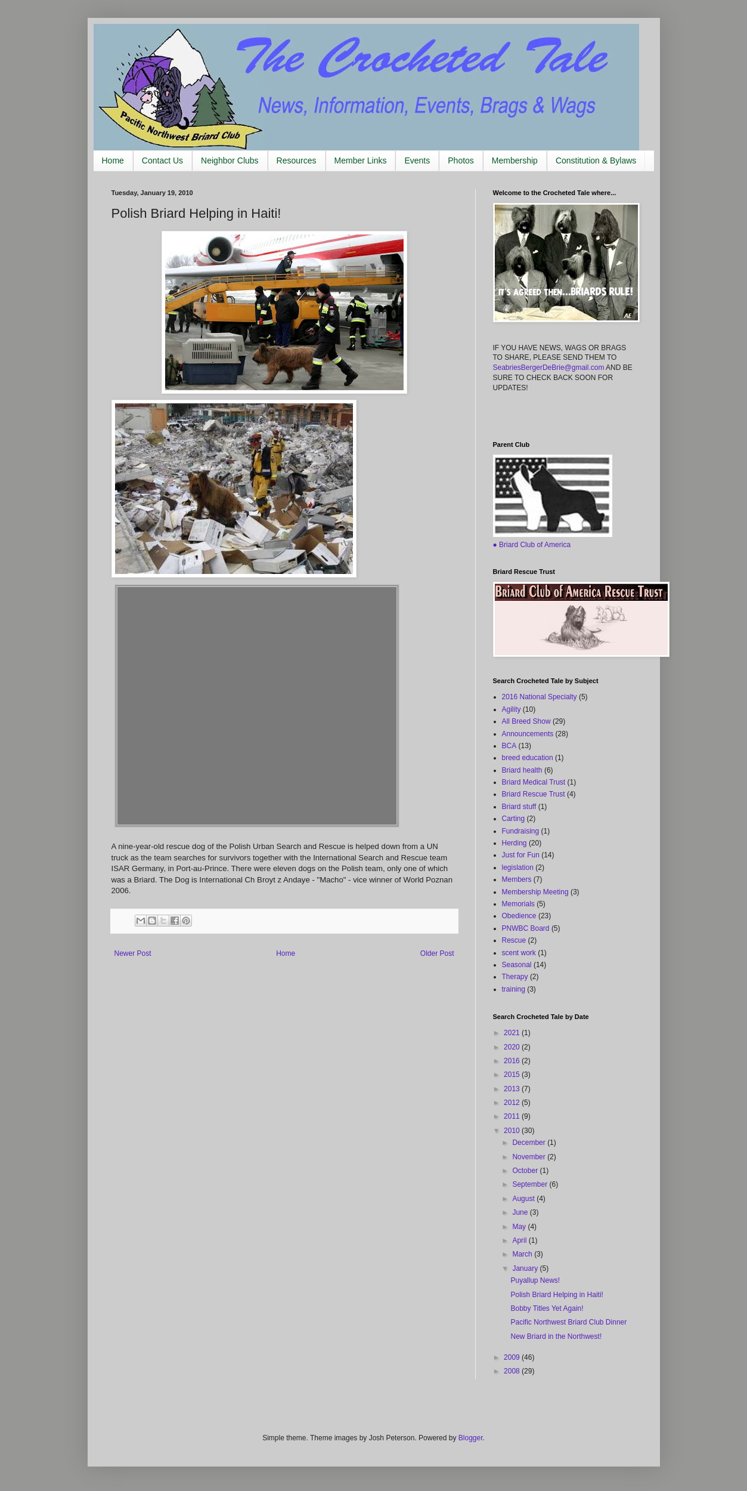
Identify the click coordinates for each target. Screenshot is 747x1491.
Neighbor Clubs (230, 160)
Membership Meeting (535, 892)
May (520, 1227)
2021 (513, 1033)
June (520, 1212)
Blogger (470, 1438)
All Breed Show (526, 721)
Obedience (519, 916)
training (513, 989)
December (529, 1142)
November (529, 1157)
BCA (509, 746)
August (524, 1198)
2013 (513, 1089)
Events (417, 160)
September (530, 1184)
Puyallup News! (535, 1280)
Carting (513, 818)
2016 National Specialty (539, 697)
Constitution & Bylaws (596, 160)
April (520, 1240)
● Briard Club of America (532, 545)
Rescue (514, 940)
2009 (513, 1357)
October (526, 1170)
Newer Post (132, 953)
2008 (513, 1371)
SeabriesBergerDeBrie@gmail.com (549, 367)
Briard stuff (519, 806)
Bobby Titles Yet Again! (546, 1308)
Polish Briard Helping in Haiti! (556, 1295)
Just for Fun (521, 855)
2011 (513, 1116)
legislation (518, 867)
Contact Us (162, 160)
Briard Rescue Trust (533, 794)
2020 (513, 1047)
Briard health (522, 770)
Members (517, 879)
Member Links (360, 160)
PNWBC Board (526, 928)
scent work (519, 953)
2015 (513, 1074)
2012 (513, 1102)
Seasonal (517, 965)
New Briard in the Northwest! (556, 1336)
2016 (513, 1061)
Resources (297, 160)
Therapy (515, 977)
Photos (461, 160)
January (526, 1268)
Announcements (528, 734)
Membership (515, 160)
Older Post (437, 953)
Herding (514, 843)
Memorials (518, 904)
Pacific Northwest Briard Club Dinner (568, 1322)
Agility (511, 709)
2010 (513, 1130)
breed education (527, 758)
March (523, 1254)
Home (113, 160)
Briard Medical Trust (534, 782)
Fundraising (521, 831)
